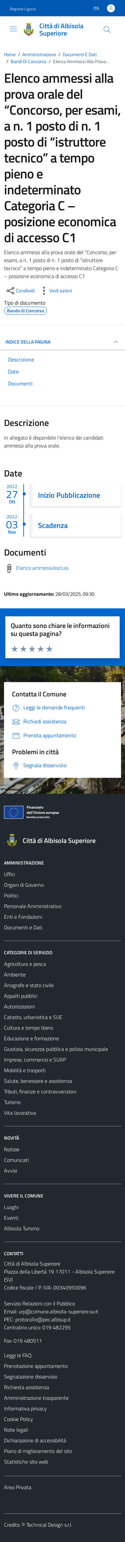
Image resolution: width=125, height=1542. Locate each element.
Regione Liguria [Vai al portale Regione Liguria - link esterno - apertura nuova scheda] (23, 9)
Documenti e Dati (23, 927)
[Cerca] (107, 30)
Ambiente (15, 974)
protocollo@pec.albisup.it (43, 1319)
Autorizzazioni (19, 1006)
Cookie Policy (18, 1419)
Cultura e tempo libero (28, 1028)
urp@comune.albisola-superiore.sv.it (58, 1311)
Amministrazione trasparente (36, 1398)
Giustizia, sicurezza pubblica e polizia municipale (56, 1049)
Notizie (11, 1149)
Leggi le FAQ (18, 1355)
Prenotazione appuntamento (36, 1366)
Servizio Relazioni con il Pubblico (39, 1303)
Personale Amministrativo (32, 906)
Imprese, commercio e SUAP (35, 1060)
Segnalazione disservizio (30, 1377)
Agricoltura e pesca (25, 964)
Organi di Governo (24, 885)
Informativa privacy (25, 1408)
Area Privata (17, 1487)
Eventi (11, 1218)
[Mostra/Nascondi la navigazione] (13, 29)
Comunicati (16, 1160)
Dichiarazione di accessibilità (35, 1440)
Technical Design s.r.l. (49, 1525)
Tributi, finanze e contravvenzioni (40, 1091)
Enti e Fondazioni (23, 917)
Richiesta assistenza (26, 1387)
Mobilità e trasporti (25, 1070)
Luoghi (11, 1207)
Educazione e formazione (31, 1038)
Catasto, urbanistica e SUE (33, 1017)
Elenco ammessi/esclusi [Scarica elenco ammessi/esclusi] (42, 568)
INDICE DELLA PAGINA (62, 342)
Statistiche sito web (26, 1462)
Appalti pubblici (20, 996)
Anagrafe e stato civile (29, 985)
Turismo (12, 1102)
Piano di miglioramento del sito (38, 1451)
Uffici (9, 874)
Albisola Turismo (21, 1228)
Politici (11, 895)
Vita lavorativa (20, 1113)
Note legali (16, 1430)
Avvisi (10, 1171)
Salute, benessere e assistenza (38, 1081)
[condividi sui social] (20, 290)
